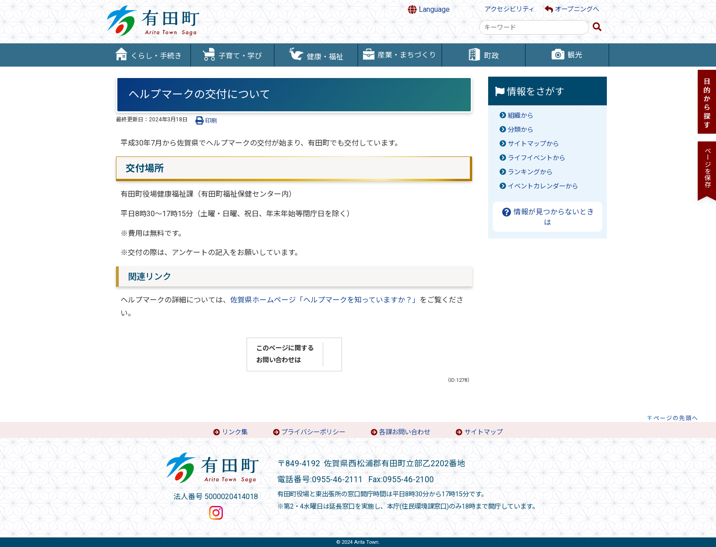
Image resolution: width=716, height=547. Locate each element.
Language (429, 9)
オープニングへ (572, 9)
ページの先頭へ (675, 418)
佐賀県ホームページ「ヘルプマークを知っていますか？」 (325, 300)
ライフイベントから (536, 158)
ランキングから (530, 172)
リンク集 (234, 432)
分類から (520, 130)
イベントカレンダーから (543, 186)
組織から (520, 116)
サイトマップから (533, 144)
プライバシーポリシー (313, 432)
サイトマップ (483, 432)
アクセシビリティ (509, 9)
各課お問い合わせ (404, 432)
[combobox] (534, 27)
